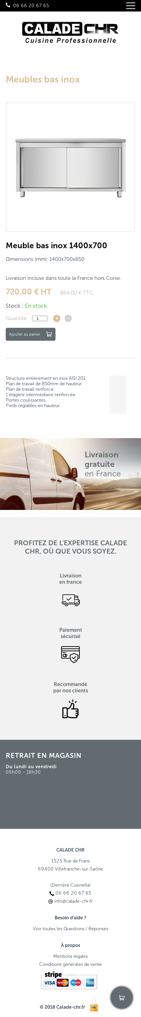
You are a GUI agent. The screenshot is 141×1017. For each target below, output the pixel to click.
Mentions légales (70, 956)
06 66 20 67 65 (31, 5)
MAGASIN (65, 755)
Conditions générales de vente (70, 964)
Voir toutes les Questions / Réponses (70, 928)
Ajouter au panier (30, 334)
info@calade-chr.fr (30, 953)
